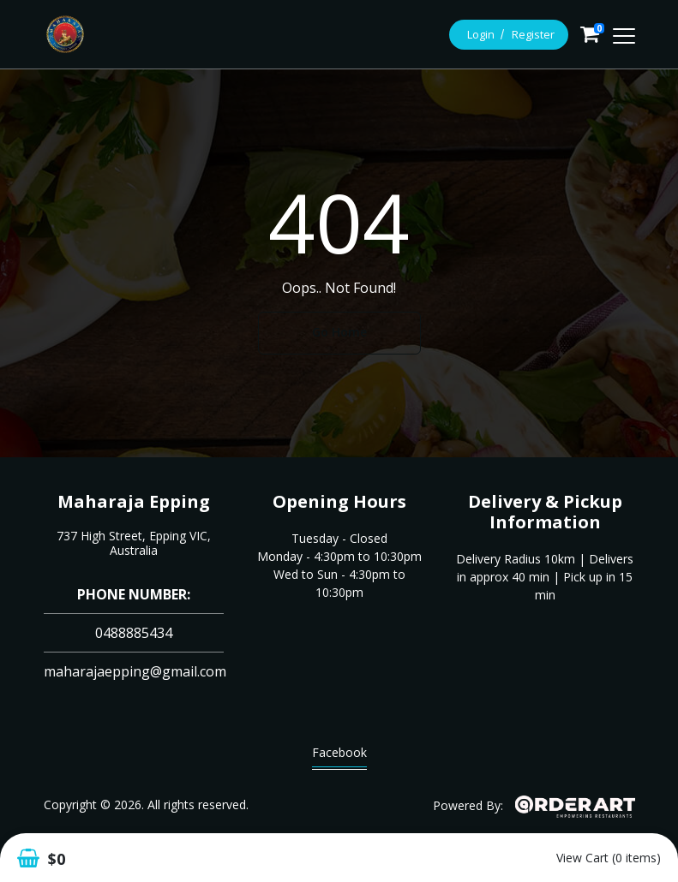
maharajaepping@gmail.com (135, 671)
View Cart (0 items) (608, 857)
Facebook (339, 756)
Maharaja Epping (133, 501)
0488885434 (133, 632)
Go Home (339, 332)
